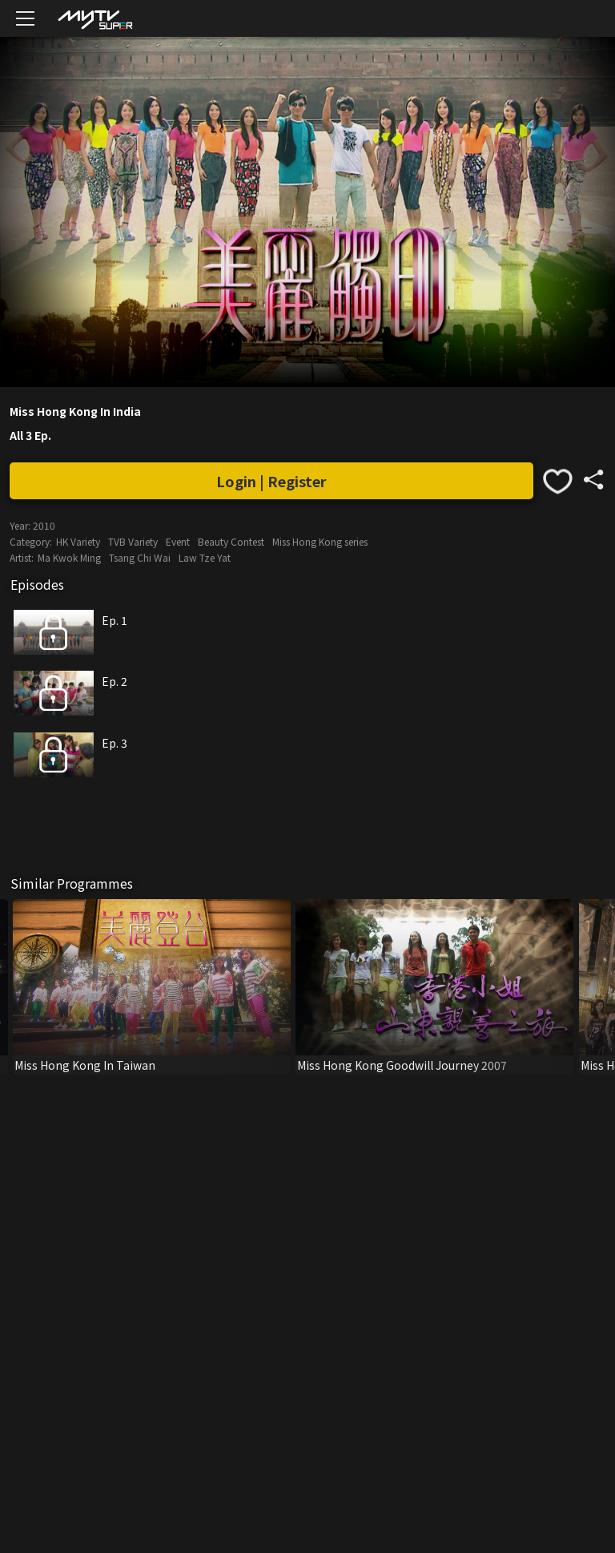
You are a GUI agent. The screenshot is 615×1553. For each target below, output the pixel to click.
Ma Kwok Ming (69, 557)
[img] (94, 19)
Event (178, 541)
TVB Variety (133, 541)
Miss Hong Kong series (320, 541)
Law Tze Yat (205, 557)
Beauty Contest (231, 541)
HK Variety (78, 541)
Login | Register (271, 480)
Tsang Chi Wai (140, 557)
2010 (44, 525)
